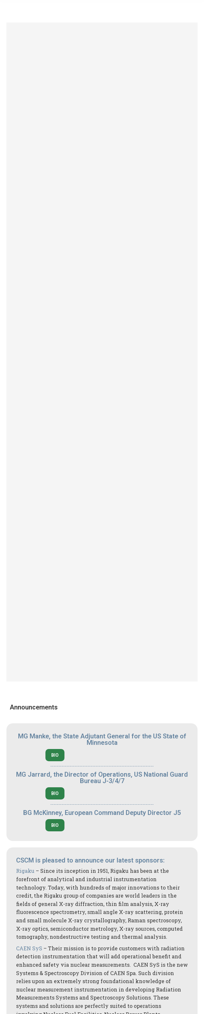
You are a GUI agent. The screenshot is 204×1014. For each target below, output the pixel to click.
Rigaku (25, 870)
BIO (55, 755)
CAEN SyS (29, 948)
